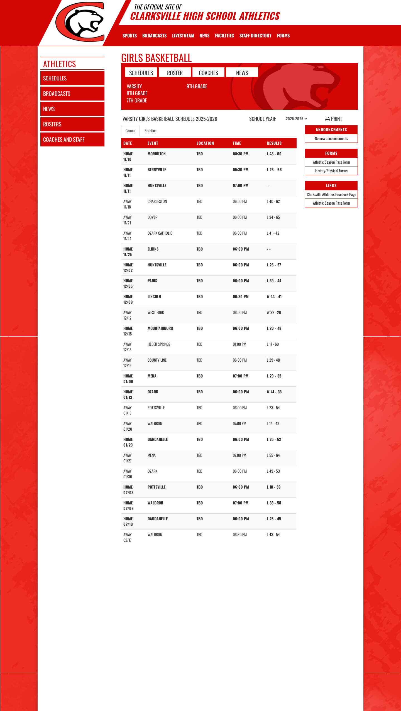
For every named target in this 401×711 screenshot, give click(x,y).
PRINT (333, 118)
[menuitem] (154, 35)
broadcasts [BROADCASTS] (56, 93)
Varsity (134, 86)
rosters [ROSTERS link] (52, 124)
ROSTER (175, 72)
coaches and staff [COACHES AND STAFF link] (64, 139)
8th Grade (137, 93)
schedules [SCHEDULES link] (55, 78)
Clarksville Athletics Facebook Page (331, 194)
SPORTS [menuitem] (130, 35)
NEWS (242, 72)
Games (130, 130)
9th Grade (197, 86)
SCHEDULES (141, 72)
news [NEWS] (49, 109)
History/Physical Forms (331, 170)
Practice (151, 130)
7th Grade (137, 100)
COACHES (208, 72)
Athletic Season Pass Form (331, 162)
